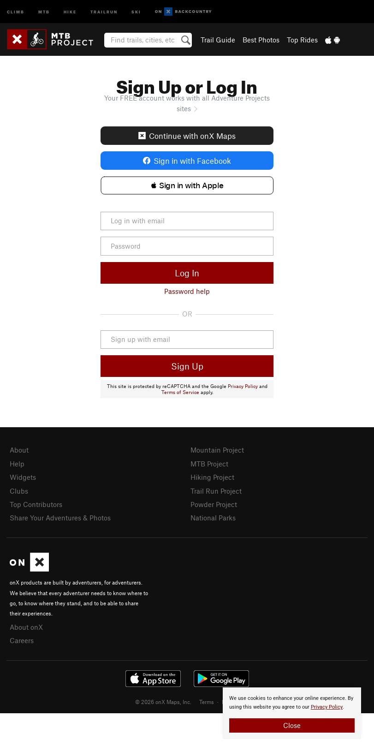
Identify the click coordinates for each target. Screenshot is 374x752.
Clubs (19, 491)
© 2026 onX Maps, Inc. (163, 701)
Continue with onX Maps (187, 135)
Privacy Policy (243, 386)
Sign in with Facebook (187, 160)
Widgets (23, 477)
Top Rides (302, 40)
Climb (15, 11)
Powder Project (213, 504)
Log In (187, 273)
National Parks (213, 517)
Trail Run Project (216, 491)
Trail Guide (218, 40)
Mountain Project (217, 450)
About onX (26, 627)
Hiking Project (212, 477)
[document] (292, 713)
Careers (22, 640)
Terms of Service (180, 392)
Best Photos (261, 40)
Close (292, 725)
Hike (70, 11)
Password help (187, 291)
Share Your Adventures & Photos (60, 517)
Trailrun (104, 11)
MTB (44, 11)
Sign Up (187, 366)
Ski (136, 11)
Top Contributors (36, 504)
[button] (187, 185)
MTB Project (209, 464)
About (19, 450)
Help (17, 464)
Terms (206, 701)
